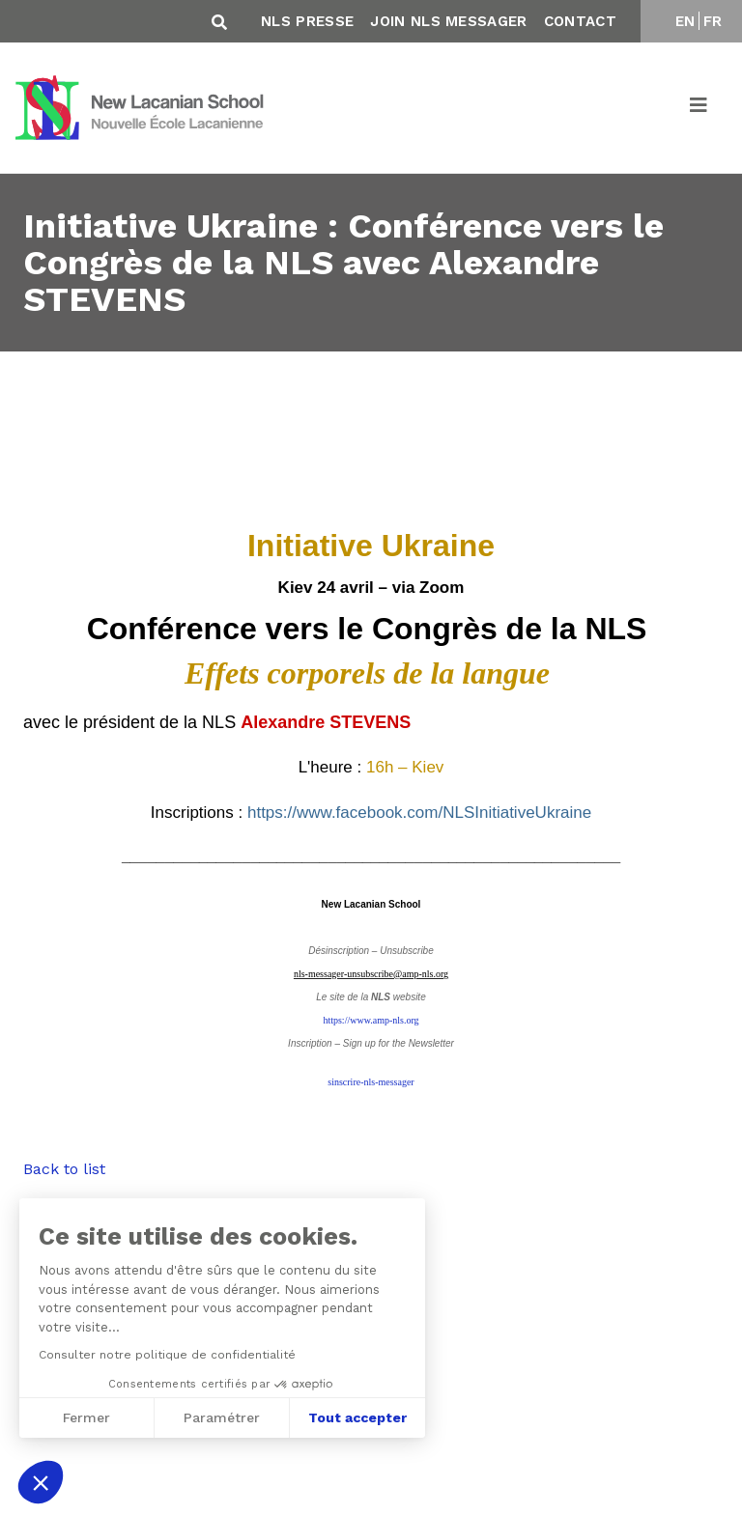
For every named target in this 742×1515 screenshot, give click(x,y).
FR (713, 21)
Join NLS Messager (448, 21)
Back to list (64, 1169)
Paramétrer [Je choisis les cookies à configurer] (217, 1417)
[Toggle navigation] (699, 108)
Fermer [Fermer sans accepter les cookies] (81, 1417)
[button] (40, 1482)
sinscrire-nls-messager (371, 1082)
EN (685, 21)
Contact (580, 21)
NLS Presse (307, 21)
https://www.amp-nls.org (370, 1020)
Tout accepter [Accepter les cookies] (352, 1417)
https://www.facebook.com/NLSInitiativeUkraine (419, 812)
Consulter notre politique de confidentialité (162, 1354)
